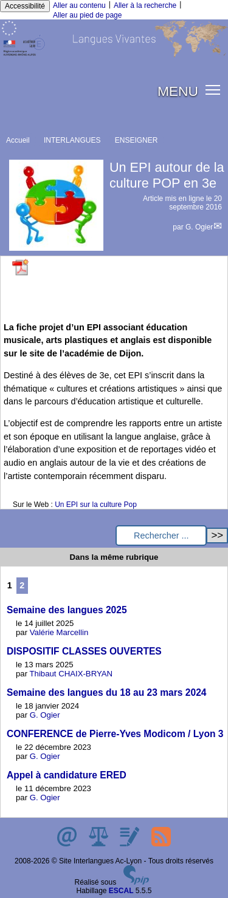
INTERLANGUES (72, 140)
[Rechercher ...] (161, 535)
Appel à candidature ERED (66, 775)
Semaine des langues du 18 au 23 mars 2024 (107, 692)
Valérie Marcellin (59, 632)
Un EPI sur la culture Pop (96, 504)
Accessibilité (25, 6)
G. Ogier (199, 227)
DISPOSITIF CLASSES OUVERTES (84, 651)
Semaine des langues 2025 (67, 610)
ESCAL (121, 890)
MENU (177, 91)
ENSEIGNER (136, 140)
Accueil (18, 140)
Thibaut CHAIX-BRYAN (71, 673)
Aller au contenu (79, 5)
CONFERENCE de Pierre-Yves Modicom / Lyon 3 (115, 734)
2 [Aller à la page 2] (21, 585)
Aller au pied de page (87, 15)
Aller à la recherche (145, 5)
